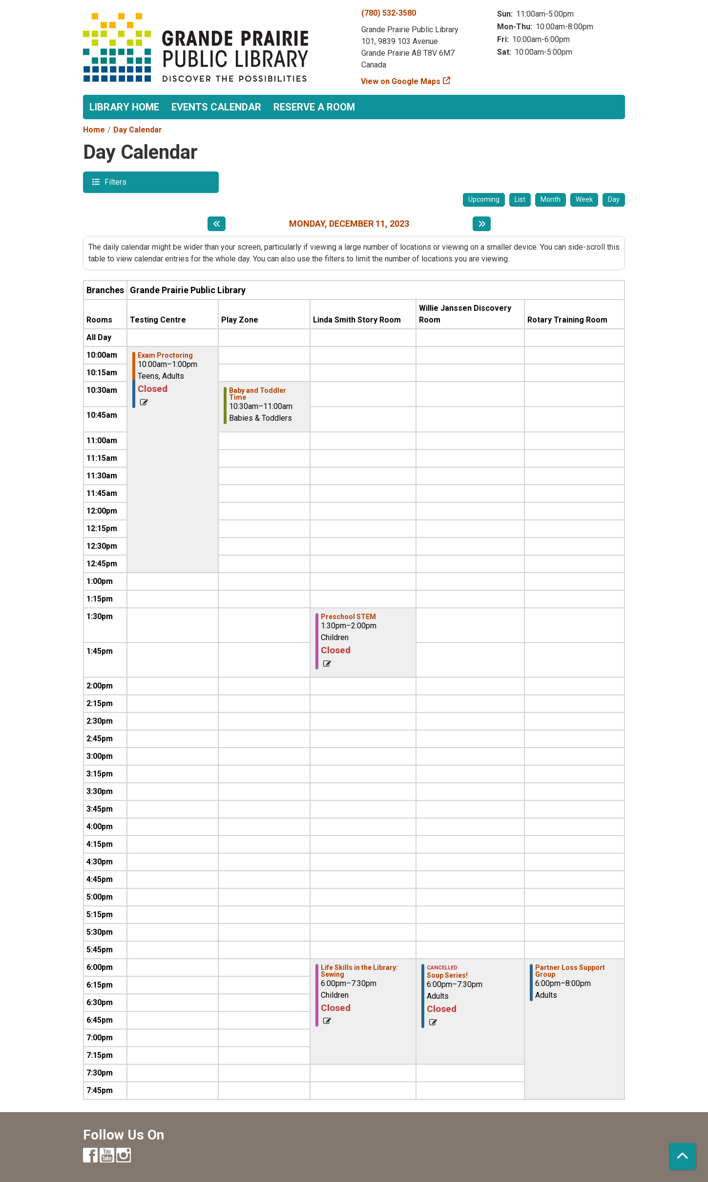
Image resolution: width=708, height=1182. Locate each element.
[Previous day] (217, 223)
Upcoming (484, 199)
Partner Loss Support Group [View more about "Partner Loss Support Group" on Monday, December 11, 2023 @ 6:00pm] (570, 971)
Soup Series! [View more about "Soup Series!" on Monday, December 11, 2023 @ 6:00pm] (447, 975)
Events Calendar (216, 107)
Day (614, 199)
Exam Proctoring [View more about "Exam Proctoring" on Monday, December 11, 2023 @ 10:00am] (165, 355)
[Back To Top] (682, 1156)
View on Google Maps (400, 81)
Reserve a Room (314, 107)
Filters (114, 181)
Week (584, 199)
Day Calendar (137, 129)
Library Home (124, 107)
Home (94, 129)
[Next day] (482, 223)
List (520, 199)
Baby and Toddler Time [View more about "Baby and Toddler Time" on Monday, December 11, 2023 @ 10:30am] (257, 394)
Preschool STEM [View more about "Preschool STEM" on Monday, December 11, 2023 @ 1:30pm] (348, 616)
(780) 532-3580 (388, 13)
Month (551, 199)
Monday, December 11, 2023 (349, 223)
